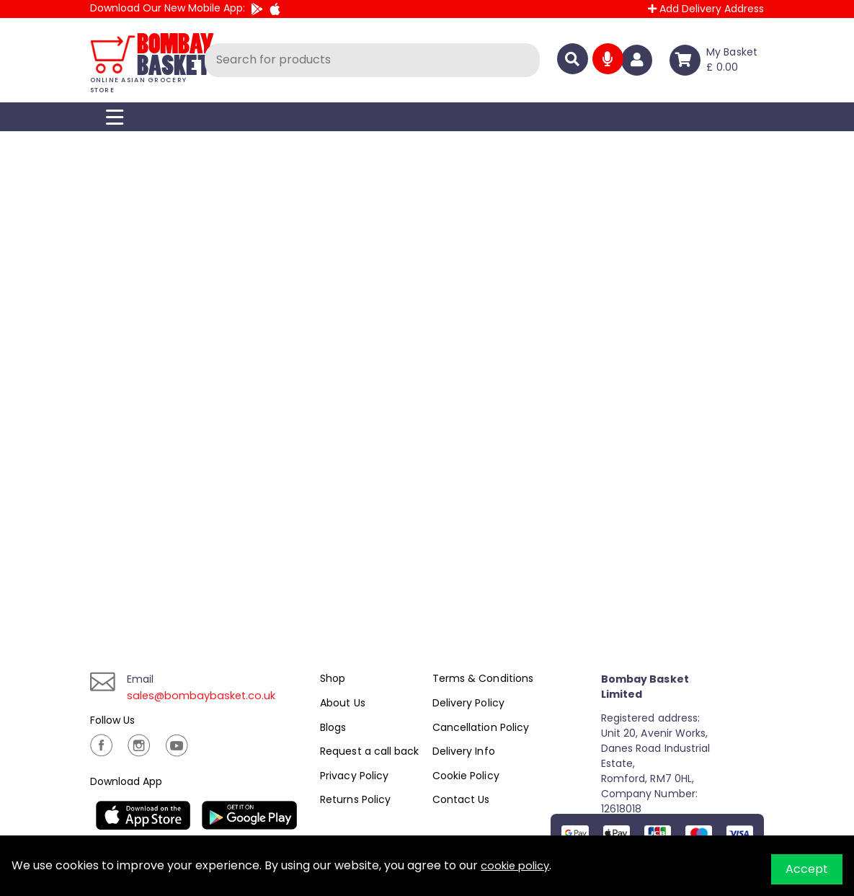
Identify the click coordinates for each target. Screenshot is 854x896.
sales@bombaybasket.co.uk (207, 695)
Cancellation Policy (480, 727)
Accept (807, 869)
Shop (332, 678)
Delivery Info (463, 751)
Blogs (333, 727)
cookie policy (518, 865)
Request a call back (369, 751)
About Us (342, 703)
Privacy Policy (354, 775)
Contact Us (460, 799)
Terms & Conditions (482, 678)
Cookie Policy (465, 775)
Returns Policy (355, 799)
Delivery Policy (468, 703)
